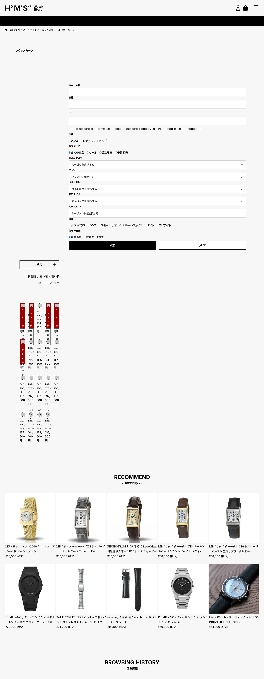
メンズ (73, 140)
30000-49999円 (125, 129)
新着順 (32, 276)
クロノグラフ (77, 225)
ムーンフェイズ (132, 225)
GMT (92, 225)
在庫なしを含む (94, 237)
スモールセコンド (110, 225)
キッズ (102, 140)
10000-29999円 (100, 129)
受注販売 (105, 152)
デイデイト (164, 225)
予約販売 (121, 152)
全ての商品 (76, 152)
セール (92, 152)
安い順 (44, 276)
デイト (149, 225)
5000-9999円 (79, 129)
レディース (88, 140)
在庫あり (75, 237)
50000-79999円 (149, 129)
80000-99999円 (173, 129)
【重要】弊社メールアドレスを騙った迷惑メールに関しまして (42, 29)
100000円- (194, 129)
